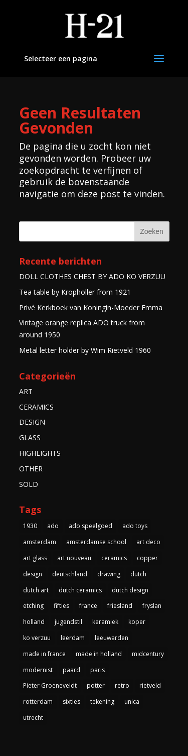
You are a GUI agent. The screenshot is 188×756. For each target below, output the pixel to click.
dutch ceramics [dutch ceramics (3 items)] (80, 590)
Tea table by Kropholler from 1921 (75, 292)
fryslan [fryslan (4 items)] (151, 605)
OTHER (31, 468)
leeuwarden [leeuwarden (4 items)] (111, 638)
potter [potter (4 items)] (96, 685)
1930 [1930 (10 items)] (30, 526)
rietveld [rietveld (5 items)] (150, 685)
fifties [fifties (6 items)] (61, 605)
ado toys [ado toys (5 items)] (134, 526)
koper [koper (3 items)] (136, 621)
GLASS (30, 437)
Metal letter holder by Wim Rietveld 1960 (85, 350)
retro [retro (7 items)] (122, 685)
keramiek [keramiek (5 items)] (105, 621)
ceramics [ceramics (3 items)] (114, 558)
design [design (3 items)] (32, 574)
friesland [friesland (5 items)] (119, 605)
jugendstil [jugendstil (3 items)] (68, 621)
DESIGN (32, 422)
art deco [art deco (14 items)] (148, 542)
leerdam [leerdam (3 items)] (73, 638)
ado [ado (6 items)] (53, 526)
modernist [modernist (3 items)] (38, 670)
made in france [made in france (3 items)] (44, 654)
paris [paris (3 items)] (97, 670)
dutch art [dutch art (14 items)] (36, 590)
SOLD (28, 484)
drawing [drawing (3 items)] (108, 574)
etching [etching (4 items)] (33, 605)
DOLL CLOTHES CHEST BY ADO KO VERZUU (92, 276)
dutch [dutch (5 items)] (138, 574)
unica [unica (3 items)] (131, 701)
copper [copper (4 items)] (147, 558)
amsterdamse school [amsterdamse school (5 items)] (96, 542)
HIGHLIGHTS (40, 453)
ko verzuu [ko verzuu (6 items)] (37, 638)
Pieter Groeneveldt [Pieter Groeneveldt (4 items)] (50, 685)
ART (26, 391)
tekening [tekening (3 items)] (102, 701)
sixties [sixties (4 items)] (71, 701)
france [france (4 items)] (88, 605)
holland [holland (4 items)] (34, 621)
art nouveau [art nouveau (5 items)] (74, 558)
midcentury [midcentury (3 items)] (148, 654)
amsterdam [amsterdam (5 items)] (39, 542)
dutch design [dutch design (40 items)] (130, 590)
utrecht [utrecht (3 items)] (33, 717)
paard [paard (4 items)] (71, 670)
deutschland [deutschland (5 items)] (69, 574)
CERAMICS (36, 407)
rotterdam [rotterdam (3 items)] (38, 701)
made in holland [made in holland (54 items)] (99, 654)
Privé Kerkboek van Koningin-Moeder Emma (90, 307)
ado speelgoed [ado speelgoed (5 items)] (90, 526)
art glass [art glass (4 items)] (35, 558)
